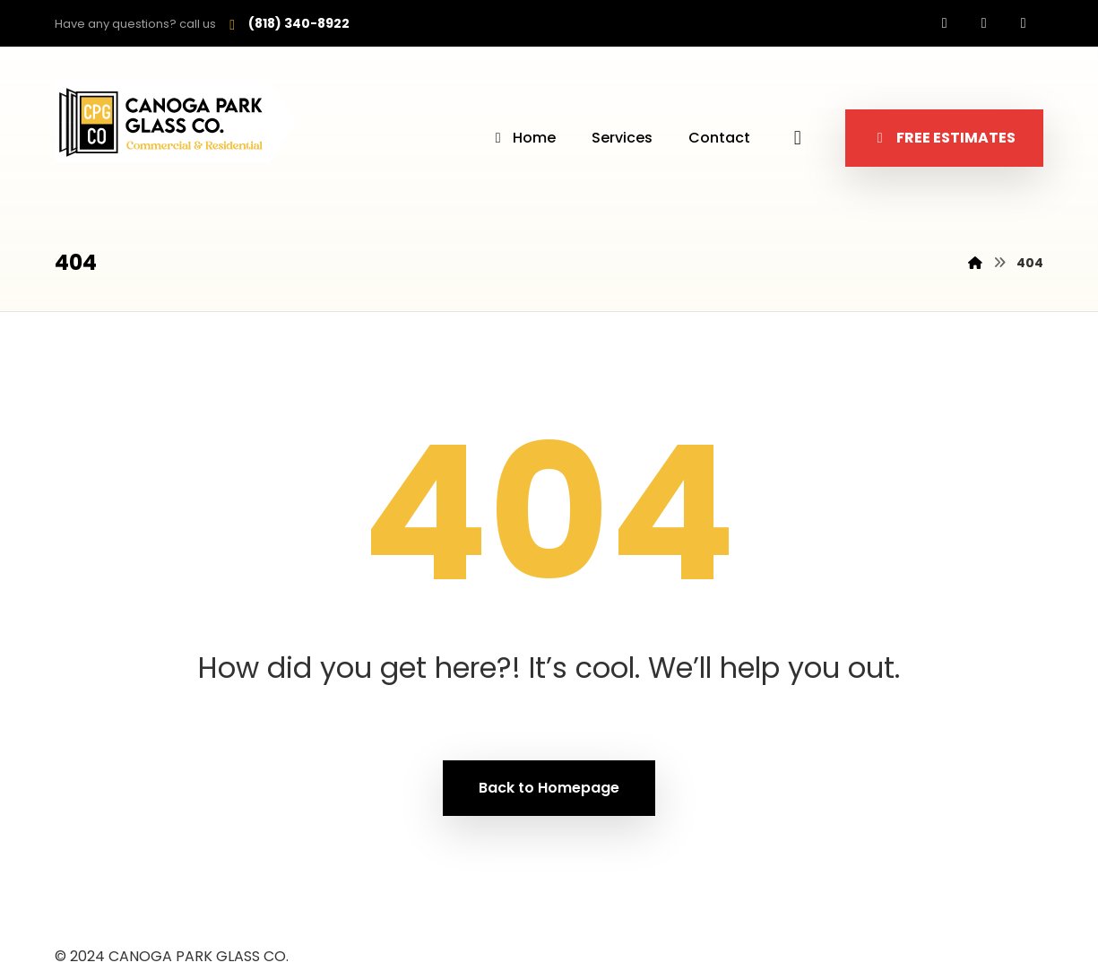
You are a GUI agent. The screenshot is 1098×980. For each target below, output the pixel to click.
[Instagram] (984, 23)
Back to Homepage (549, 787)
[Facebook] (945, 23)
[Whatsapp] (1023, 23)
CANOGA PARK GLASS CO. (198, 956)
